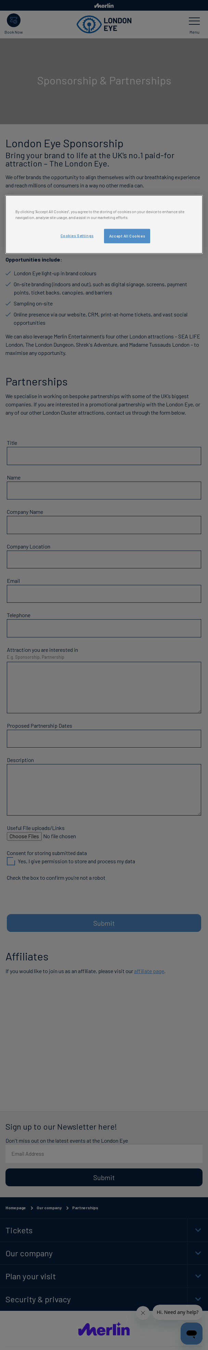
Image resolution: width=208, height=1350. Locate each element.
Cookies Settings (77, 235)
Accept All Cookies (127, 236)
